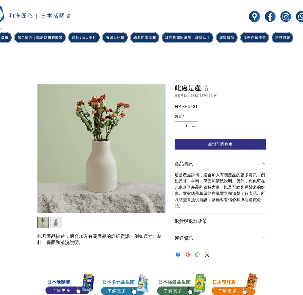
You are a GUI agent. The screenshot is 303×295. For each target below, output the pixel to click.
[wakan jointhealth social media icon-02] (286, 16)
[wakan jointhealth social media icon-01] (270, 16)
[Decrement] (178, 126)
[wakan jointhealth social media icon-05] (254, 16)
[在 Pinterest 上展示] (188, 254)
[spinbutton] (186, 126)
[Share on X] (207, 254)
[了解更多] (67, 290)
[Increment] (194, 126)
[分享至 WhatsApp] (197, 254)
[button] (144, 37)
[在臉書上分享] (178, 254)
